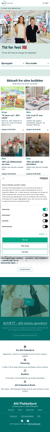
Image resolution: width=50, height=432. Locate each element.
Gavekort (40, 410)
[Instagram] (28, 422)
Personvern (13, 416)
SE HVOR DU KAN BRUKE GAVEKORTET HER (25, 335)
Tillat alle (25, 240)
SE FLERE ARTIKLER (25, 269)
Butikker (20, 410)
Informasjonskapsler (27, 416)
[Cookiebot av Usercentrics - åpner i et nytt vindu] (40, 178)
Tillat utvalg (25, 246)
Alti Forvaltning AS (34, 424)
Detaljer (41, 234)
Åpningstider (11, 410)
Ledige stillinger (30, 410)
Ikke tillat (25, 252)
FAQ (38, 416)
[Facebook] (22, 422)
